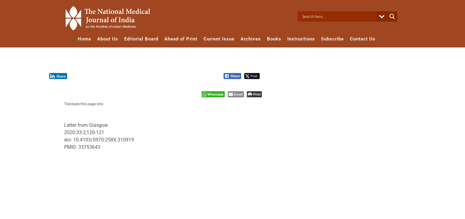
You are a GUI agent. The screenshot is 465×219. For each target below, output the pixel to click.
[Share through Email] (236, 94)
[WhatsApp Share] (213, 94)
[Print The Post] (254, 94)
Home (84, 39)
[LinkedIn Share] (58, 76)
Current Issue (218, 39)
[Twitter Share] (252, 76)
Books (274, 39)
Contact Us (362, 39)
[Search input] (338, 16)
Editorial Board (141, 39)
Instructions (301, 39)
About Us (107, 39)
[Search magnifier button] (392, 16)
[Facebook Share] (232, 76)
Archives (251, 39)
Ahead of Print (180, 39)
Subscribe (332, 39)
